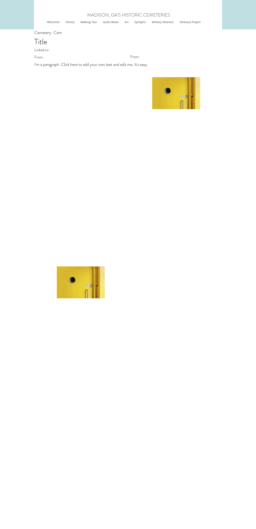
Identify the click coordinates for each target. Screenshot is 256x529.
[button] (126, 22)
